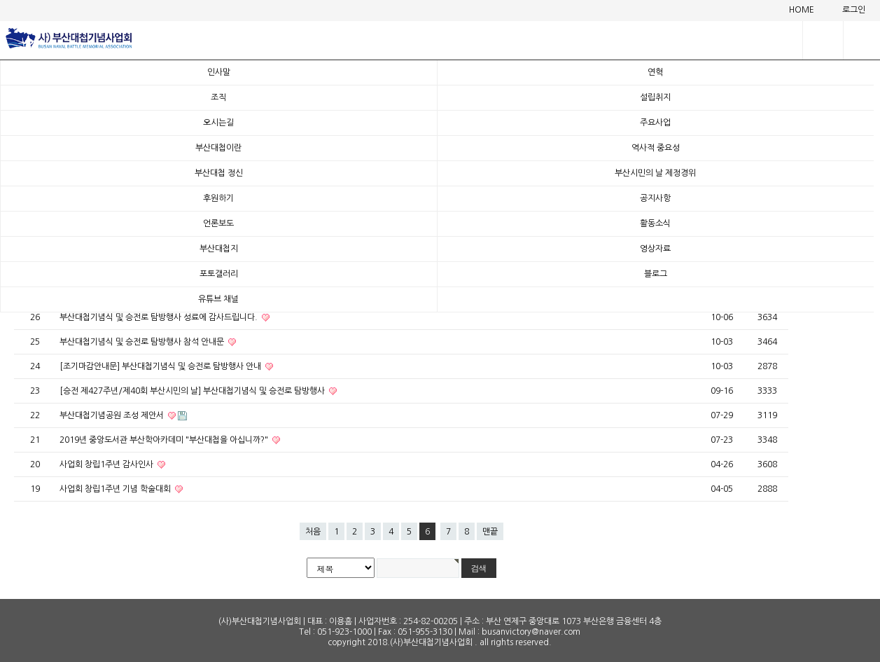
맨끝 (490, 531)
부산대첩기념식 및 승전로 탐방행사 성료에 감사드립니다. (160, 317)
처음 (313, 531)
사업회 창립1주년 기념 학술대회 (116, 489)
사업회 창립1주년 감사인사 (107, 464)
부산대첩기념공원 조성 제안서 (113, 415)
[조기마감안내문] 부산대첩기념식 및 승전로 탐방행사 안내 (161, 366)
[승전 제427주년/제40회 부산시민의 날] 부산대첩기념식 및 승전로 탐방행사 (193, 391)
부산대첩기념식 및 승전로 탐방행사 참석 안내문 (143, 342)
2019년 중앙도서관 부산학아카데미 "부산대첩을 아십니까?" (165, 440)
